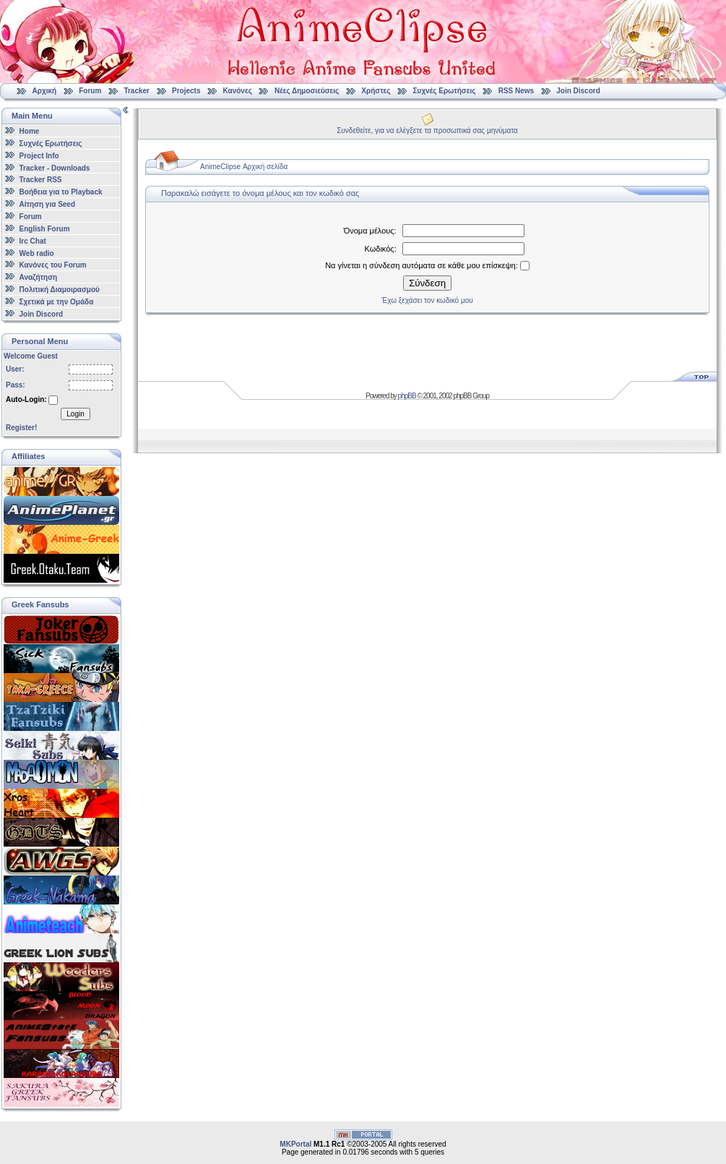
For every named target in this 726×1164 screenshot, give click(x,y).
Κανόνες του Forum (53, 265)
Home (30, 131)
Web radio (37, 253)
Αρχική (45, 91)
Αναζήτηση (39, 277)
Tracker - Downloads (55, 167)
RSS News (516, 91)
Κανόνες (237, 91)
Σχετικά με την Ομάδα (57, 302)
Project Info (39, 156)
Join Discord (578, 91)
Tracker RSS (41, 180)
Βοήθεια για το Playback (61, 192)
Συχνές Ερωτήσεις (445, 91)
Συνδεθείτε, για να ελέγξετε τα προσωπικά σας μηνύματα (427, 130)
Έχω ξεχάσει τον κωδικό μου (426, 300)
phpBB (407, 396)
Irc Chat (33, 241)
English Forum (45, 229)
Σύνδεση (427, 283)
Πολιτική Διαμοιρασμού (60, 290)
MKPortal (295, 1144)
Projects (186, 91)
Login (75, 414)
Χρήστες (375, 91)
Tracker (137, 91)
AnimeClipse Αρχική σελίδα (244, 167)
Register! (21, 428)
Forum (90, 91)
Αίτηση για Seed (47, 204)
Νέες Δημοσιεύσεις (307, 91)
